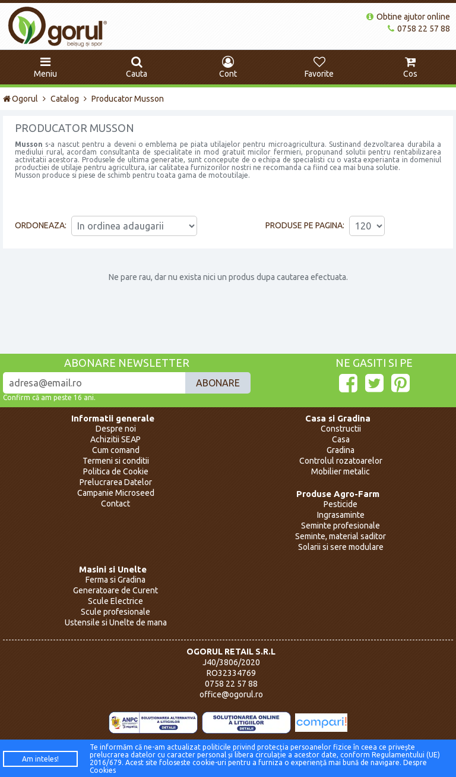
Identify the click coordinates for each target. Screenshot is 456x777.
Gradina (340, 450)
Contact (115, 503)
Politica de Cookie (115, 471)
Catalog (64, 98)
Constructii (341, 428)
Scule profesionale (115, 611)
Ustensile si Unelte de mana (116, 622)
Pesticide (340, 504)
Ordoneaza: (40, 225)
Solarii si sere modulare (341, 547)
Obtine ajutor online (408, 16)
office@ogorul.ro (231, 694)
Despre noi (116, 428)
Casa (341, 439)
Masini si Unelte (113, 569)
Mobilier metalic (340, 471)
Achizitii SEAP (115, 439)
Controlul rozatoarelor (340, 460)
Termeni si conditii (116, 460)
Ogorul (20, 98)
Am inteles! (40, 759)
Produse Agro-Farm (337, 494)
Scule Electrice (115, 601)
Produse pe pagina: (304, 225)
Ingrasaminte (341, 515)
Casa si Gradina (337, 418)
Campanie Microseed (115, 493)
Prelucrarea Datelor (116, 482)
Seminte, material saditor (340, 536)
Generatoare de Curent (115, 590)
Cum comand (116, 450)
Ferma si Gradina (115, 579)
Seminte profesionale (340, 525)
